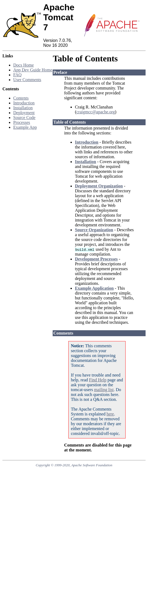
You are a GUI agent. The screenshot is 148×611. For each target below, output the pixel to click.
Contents (21, 98)
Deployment (24, 112)
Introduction (24, 103)
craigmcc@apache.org (95, 112)
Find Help (97, 380)
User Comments (27, 79)
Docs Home (23, 65)
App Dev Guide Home (32, 70)
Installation (23, 107)
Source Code (24, 117)
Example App (25, 127)
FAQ (17, 74)
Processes (21, 122)
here (110, 414)
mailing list (103, 389)
